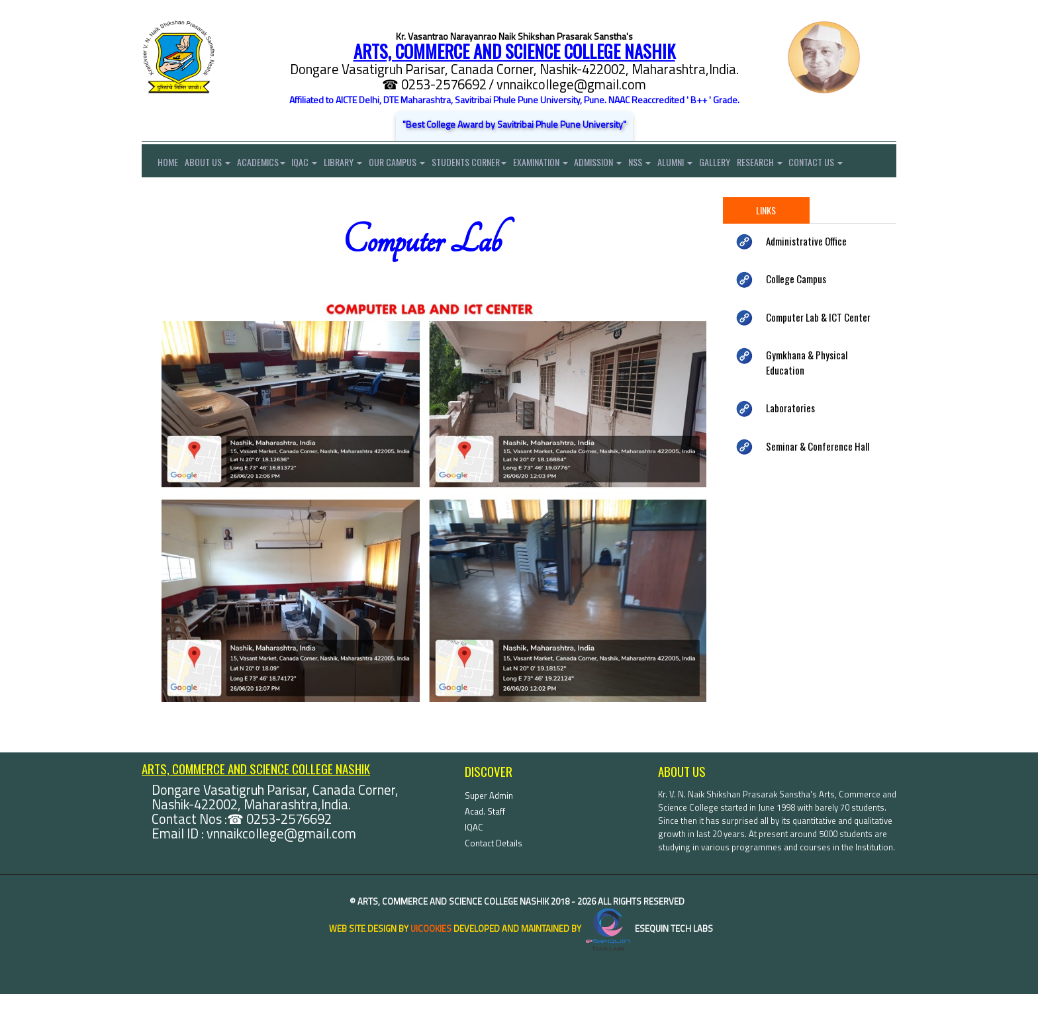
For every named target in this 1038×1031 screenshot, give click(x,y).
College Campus (796, 315)
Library (357, 164)
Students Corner (489, 164)
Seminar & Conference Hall (817, 483)
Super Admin (489, 832)
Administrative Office (806, 278)
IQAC (315, 164)
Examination (564, 164)
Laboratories (790, 444)
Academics (268, 164)
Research (801, 164)
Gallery (752, 164)
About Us (211, 164)
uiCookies (430, 965)
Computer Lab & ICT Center (818, 354)
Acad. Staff (485, 848)
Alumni (709, 164)
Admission (625, 164)
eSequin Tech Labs (648, 965)
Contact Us (169, 197)
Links (766, 247)
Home (160, 164)
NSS (670, 164)
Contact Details (493, 880)
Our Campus (414, 164)
